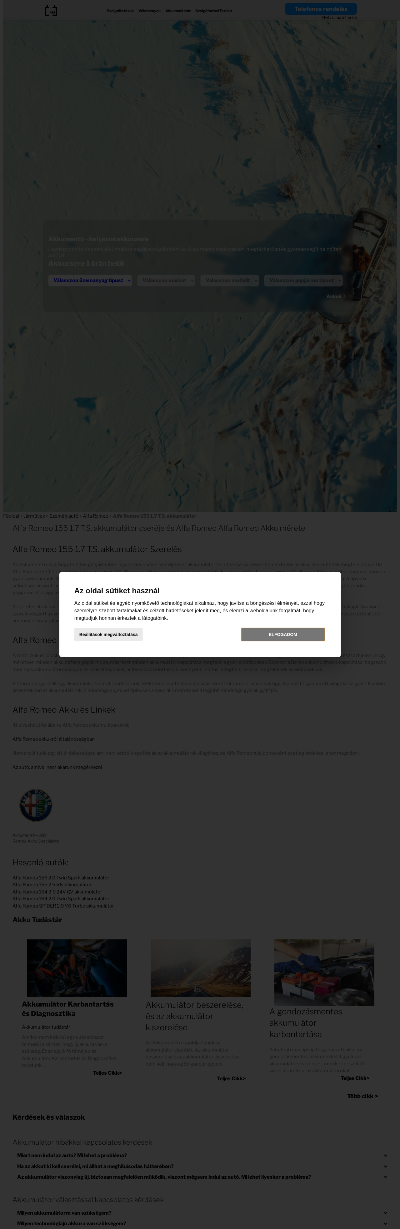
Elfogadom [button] (283, 634)
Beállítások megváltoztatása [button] (108, 634)
